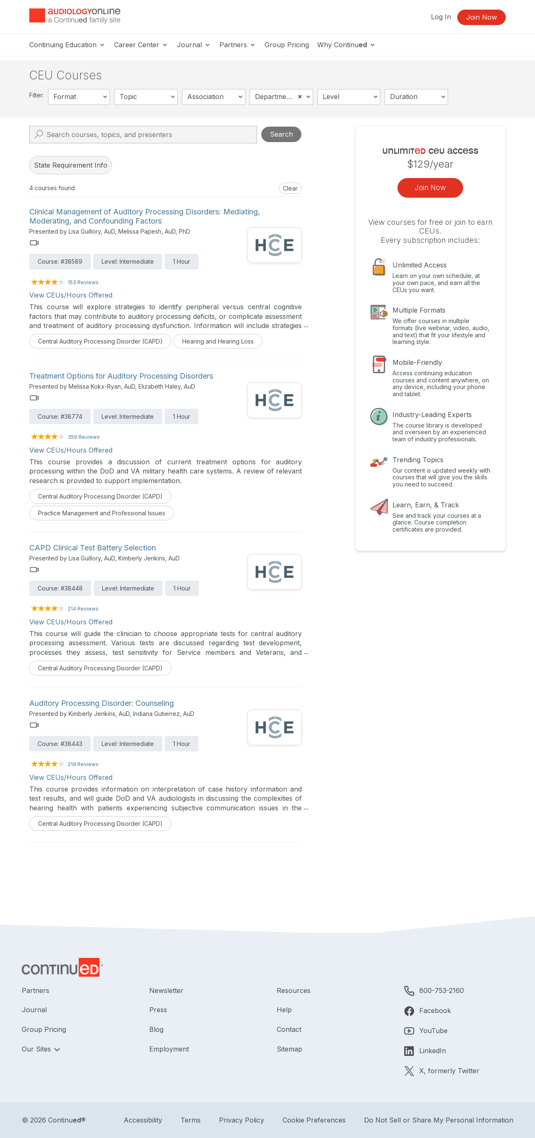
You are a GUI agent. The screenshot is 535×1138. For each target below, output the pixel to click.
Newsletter (166, 990)
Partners (237, 45)
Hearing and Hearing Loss (218, 341)
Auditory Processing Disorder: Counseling (101, 703)
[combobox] (79, 96)
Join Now (481, 17)
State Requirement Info (70, 165)
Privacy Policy (241, 1120)
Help (284, 1010)
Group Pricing (287, 45)
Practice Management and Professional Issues (101, 513)
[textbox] (79, 96)
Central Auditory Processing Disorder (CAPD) (100, 341)
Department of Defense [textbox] (284, 96)
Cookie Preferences (314, 1120)
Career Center (141, 45)
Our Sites (37, 1049)
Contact (289, 1029)
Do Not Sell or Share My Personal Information (438, 1120)
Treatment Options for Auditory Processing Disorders (121, 376)
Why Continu (346, 45)
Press (158, 1010)
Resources (294, 990)
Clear (290, 188)
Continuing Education (67, 45)
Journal (194, 45)
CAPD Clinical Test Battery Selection (92, 547)
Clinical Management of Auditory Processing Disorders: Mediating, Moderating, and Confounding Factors (144, 216)
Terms (191, 1120)
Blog (156, 1029)
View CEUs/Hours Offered (70, 295)
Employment (169, 1049)
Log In (441, 17)
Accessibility (143, 1120)
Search (281, 134)
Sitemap (289, 1049)
